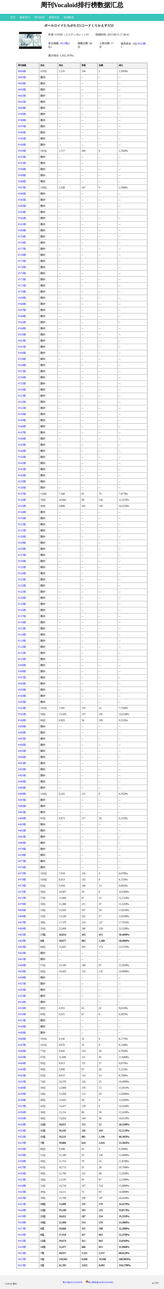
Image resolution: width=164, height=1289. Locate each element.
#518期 (22, 610)
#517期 (22, 616)
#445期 (22, 1057)
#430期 (22, 1149)
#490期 (22, 781)
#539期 (22, 481)
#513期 (22, 640)
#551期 (22, 408)
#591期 (22, 163)
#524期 (22, 573)
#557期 (22, 371)
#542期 (22, 463)
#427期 (22, 1167)
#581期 (22, 224)
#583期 (22, 212)
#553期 (22, 395)
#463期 (22, 946)
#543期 (22, 457)
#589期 (22, 175)
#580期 (22, 230)
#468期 (22, 916)
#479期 (22, 848)
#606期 (22, 71)
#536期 (22, 499)
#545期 (22, 444)
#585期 (22, 199)
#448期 (22, 1038)
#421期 (22, 1204)
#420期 (22, 1210)
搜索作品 (54, 17)
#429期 (22, 1155)
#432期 (22, 1136)
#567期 (22, 310)
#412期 (142, 43)
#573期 (22, 273)
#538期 (22, 487)
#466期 (22, 928)
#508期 (22, 671)
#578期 (22, 242)
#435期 (22, 1118)
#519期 (22, 603)
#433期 (22, 1130)
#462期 (22, 953)
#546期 (22, 438)
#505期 (22, 689)
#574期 (22, 267)
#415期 (22, 1240)
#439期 (22, 1093)
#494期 (22, 757)
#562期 (22, 340)
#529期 (22, 542)
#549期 (22, 420)
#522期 (22, 585)
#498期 (22, 732)
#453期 (22, 1008)
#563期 (22, 334)
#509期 (22, 665)
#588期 (22, 181)
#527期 (22, 554)
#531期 (22, 530)
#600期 (22, 107)
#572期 (22, 279)
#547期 (22, 432)
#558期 (22, 365)
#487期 (22, 799)
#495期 (22, 750)
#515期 (22, 628)
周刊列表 (39, 17)
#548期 (22, 426)
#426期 (22, 1173)
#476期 (22, 867)
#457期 (22, 983)
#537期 (22, 493)
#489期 (22, 787)
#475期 (22, 873)
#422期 (22, 1197)
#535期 (22, 505)
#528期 (22, 548)
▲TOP (155, 1283)
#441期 (22, 1081)
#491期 (22, 775)
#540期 (22, 475)
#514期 (22, 634)
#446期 (22, 1051)
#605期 (22, 77)
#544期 (22, 450)
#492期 (22, 769)
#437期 (22, 1106)
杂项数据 (68, 17)
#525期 (22, 567)
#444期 (22, 1063)
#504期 (22, 695)
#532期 (22, 524)
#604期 (22, 83)
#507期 (22, 677)
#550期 (22, 414)
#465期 (22, 934)
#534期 (22, 512)
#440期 (22, 1087)
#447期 (22, 1044)
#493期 (22, 763)
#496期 (22, 744)
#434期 (22, 1124)
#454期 (22, 1002)
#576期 (22, 254)
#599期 (22, 114)
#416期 (22, 1234)
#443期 (22, 1069)
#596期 (22, 132)
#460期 (22, 965)
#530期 (22, 536)
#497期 (22, 738)
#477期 (22, 861)
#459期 (22, 971)
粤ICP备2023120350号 (73, 1282)
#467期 (22, 922)
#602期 (22, 95)
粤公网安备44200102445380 (99, 1282)
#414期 (22, 1246)
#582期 (22, 218)
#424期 (22, 1185)
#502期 (22, 708)
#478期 (22, 855)
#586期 (22, 193)
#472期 (22, 891)
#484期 (22, 818)
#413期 (22, 1253)
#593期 (22, 150)
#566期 (22, 316)
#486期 (22, 806)
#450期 (22, 1026)
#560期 (22, 352)
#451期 (22, 1020)
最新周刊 (25, 17)
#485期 (22, 812)
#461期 (22, 959)
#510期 (22, 659)
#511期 (22, 652)
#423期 (22, 1191)
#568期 (22, 303)
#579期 (22, 236)
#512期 (22, 646)
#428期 (22, 1161)
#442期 (22, 1075)
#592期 (22, 156)
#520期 (22, 597)
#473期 (22, 885)
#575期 (22, 261)
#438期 (22, 1100)
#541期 (22, 469)
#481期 (22, 836)
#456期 (22, 989)
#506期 (22, 683)
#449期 (22, 1032)
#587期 (22, 187)
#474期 (22, 879)
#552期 (22, 401)
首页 (13, 17)
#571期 (22, 285)
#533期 (22, 518)
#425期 (22, 1179)
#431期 (22, 1142)
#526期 (22, 561)
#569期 (22, 297)
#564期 (22, 328)
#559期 (22, 359)
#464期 (22, 940)
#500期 (22, 720)
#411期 (64, 43)
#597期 (22, 126)
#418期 (22, 1222)
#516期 (22, 622)
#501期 (22, 714)
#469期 (22, 910)
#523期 (22, 579)
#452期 (22, 1014)
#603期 (22, 89)
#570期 (22, 291)
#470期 (22, 904)
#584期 (22, 205)
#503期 (22, 701)
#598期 (22, 120)
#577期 (22, 248)
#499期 (22, 726)
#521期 (22, 591)
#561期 (22, 346)
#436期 (22, 1112)
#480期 (22, 842)
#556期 (22, 377)
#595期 (22, 138)
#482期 (22, 830)
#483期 (22, 824)
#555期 (22, 383)
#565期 (22, 322)
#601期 (22, 101)
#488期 (22, 793)
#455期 (22, 995)
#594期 (22, 144)
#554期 (22, 389)
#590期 (22, 169)
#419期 (22, 1216)
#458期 (22, 977)
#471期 (22, 897)
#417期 (22, 1228)
